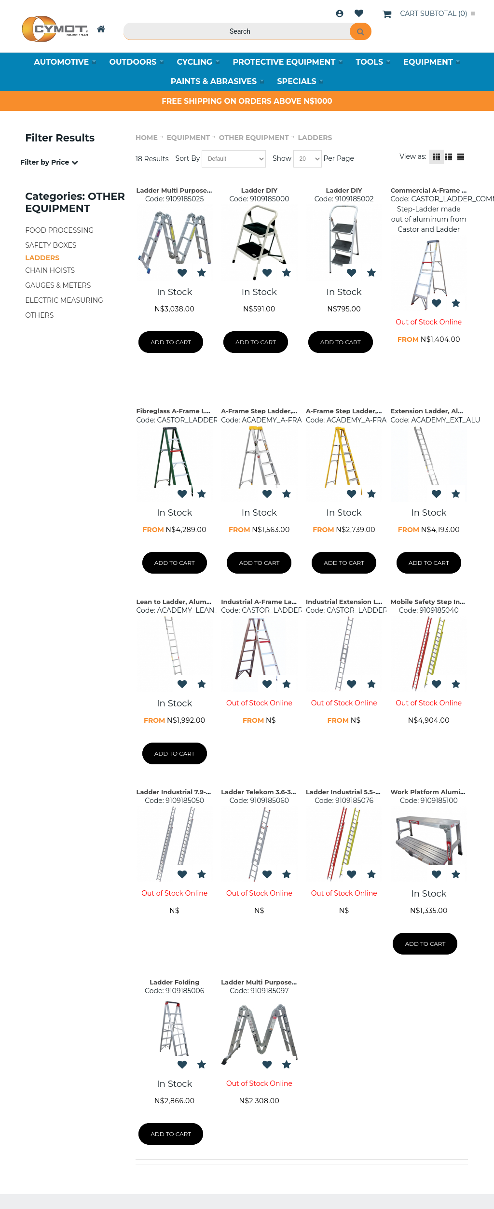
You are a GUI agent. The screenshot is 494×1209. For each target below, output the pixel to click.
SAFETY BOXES (50, 245)
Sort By (188, 158)
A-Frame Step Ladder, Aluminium (275, 411)
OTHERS (39, 315)
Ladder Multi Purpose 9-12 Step (272, 982)
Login (339, 13)
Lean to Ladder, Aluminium (181, 601)
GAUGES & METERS (58, 285)
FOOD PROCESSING (59, 230)
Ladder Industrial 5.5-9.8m (349, 792)
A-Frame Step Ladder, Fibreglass (359, 411)
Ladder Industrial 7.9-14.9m (181, 792)
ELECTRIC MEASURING (64, 300)
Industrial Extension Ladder (351, 601)
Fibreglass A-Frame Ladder (181, 411)
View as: (412, 156)
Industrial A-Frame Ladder (264, 601)
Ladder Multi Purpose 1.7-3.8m (186, 190)
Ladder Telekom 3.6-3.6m (262, 792)
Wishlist (359, 13)
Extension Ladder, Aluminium (439, 411)
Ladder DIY (259, 190)
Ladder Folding (174, 982)
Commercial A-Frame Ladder (438, 190)
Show (282, 158)
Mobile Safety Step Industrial (438, 601)
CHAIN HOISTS (50, 270)
